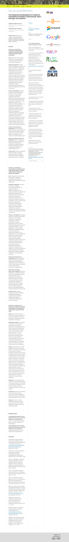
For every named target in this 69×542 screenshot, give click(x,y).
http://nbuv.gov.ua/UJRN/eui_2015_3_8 (16, 493)
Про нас (8, 6)
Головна (10, 10)
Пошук (59, 6)
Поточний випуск (16, 6)
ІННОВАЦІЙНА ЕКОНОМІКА (16, 4)
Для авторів (28, 6)
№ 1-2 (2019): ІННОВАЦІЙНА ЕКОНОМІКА (24, 10)
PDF (31, 23)
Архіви (23, 6)
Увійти (61, 0)
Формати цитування (33, 160)
